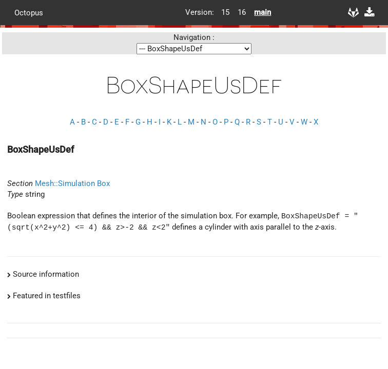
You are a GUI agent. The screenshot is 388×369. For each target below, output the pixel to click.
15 (225, 12)
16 (242, 12)
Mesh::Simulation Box (72, 183)
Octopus (28, 12)
